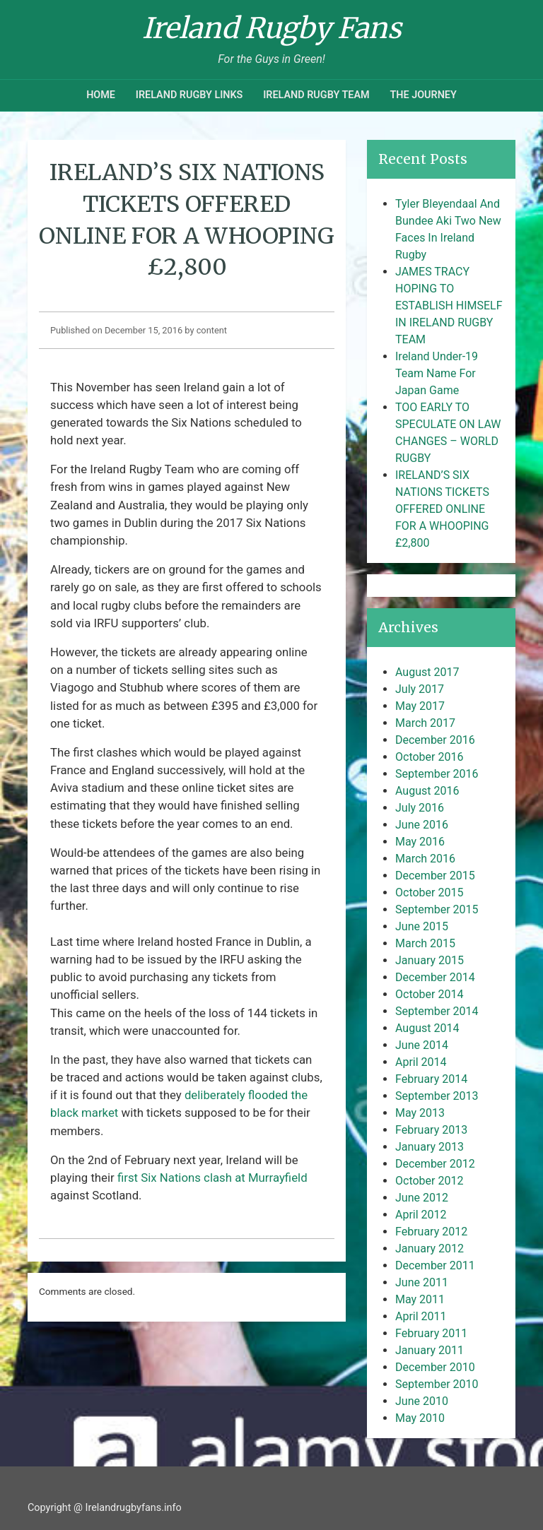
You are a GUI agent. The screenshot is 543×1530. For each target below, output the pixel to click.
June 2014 (421, 1045)
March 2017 (425, 723)
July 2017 (419, 689)
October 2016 (429, 757)
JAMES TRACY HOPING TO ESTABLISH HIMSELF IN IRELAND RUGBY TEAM (449, 305)
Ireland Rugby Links (189, 95)
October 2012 (429, 1180)
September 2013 (437, 1096)
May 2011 (420, 1299)
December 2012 (435, 1163)
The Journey (423, 95)
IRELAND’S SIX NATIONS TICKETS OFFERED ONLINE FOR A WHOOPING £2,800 (442, 509)
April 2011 (421, 1316)
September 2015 (437, 909)
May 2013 (420, 1113)
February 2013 (431, 1130)
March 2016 (425, 858)
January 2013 (429, 1147)
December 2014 (435, 977)
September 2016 (437, 774)
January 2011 (429, 1350)
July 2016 (419, 807)
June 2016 (421, 824)
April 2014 (421, 1062)
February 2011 (431, 1333)
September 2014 (437, 1011)
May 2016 (420, 841)
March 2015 (425, 943)
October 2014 (429, 994)
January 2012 (429, 1248)
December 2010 (435, 1367)
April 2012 (421, 1214)
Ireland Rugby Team (316, 95)
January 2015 (429, 960)
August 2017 (427, 672)
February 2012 (431, 1231)
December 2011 (435, 1265)
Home (100, 95)
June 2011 (421, 1282)
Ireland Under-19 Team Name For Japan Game (436, 373)
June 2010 (421, 1401)
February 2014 (431, 1079)
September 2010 (437, 1384)
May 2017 (420, 706)
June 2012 (421, 1197)
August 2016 (427, 790)
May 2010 (420, 1418)
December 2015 (435, 875)
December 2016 (435, 740)
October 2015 (429, 892)
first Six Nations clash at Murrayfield (212, 1177)
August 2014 (427, 1028)
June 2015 (421, 926)
